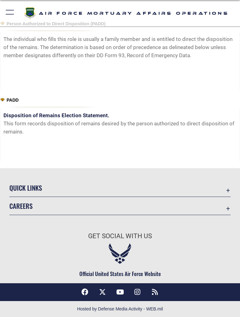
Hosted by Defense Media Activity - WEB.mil (120, 308)
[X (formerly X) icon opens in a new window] (102, 292)
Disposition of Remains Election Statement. (56, 115)
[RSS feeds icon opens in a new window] (155, 292)
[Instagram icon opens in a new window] (137, 292)
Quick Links (25, 188)
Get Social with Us (120, 236)
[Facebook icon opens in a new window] (85, 292)
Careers (20, 206)
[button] (10, 13)
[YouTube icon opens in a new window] (120, 292)
